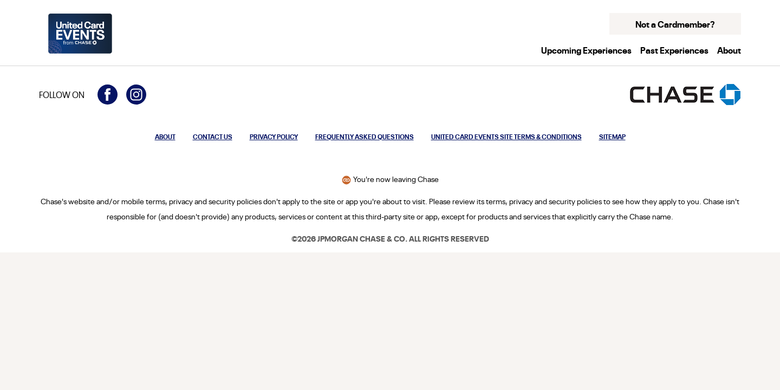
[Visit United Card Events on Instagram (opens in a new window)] (136, 94)
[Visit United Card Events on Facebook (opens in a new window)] (108, 94)
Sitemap (612, 136)
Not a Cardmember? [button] (675, 24)
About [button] (729, 50)
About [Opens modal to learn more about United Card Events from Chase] (165, 136)
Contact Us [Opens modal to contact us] (212, 136)
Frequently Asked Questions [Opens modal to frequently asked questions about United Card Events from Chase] (364, 136)
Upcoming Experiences (586, 50)
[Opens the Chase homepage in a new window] (685, 94)
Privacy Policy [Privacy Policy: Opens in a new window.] (274, 136)
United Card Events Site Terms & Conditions (506, 136)
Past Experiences (674, 50)
